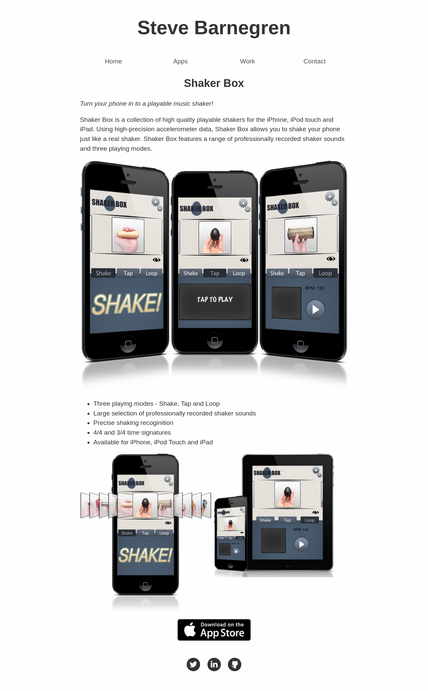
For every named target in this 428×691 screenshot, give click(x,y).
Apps (180, 61)
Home (113, 61)
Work (247, 61)
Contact (314, 61)
